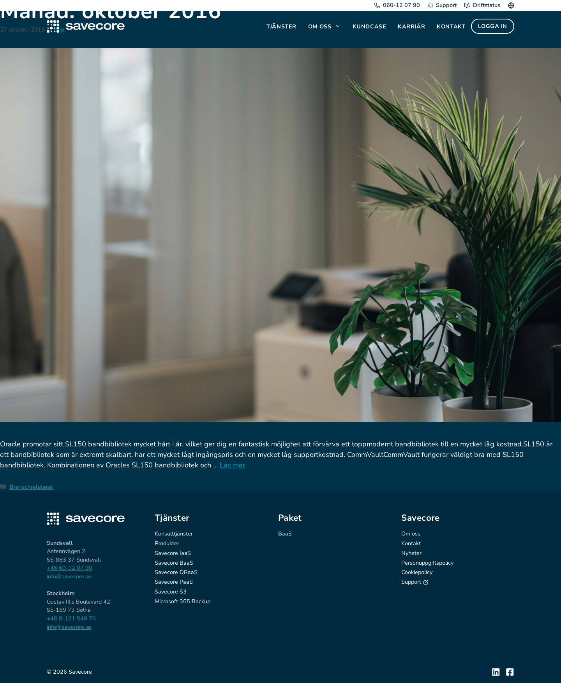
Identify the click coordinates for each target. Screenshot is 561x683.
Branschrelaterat (31, 487)
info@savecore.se (69, 576)
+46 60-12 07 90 (69, 568)
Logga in (492, 26)
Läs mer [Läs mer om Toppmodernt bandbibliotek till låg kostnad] (232, 465)
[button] (338, 26)
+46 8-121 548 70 (71, 618)
